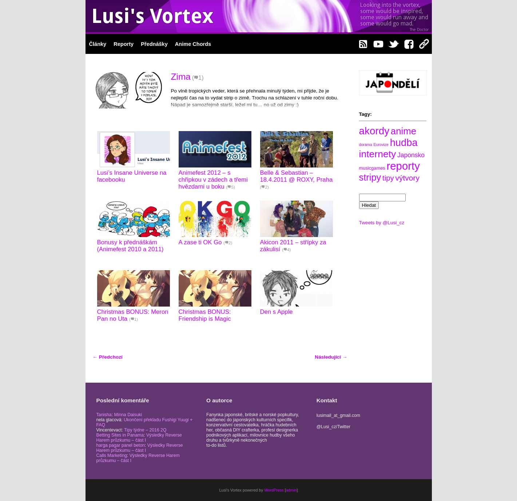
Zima (181, 77)
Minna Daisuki (128, 414)
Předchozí (108, 357)
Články (98, 44)
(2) (264, 187)
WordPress (274, 490)
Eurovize (380, 144)
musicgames (372, 168)
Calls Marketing (111, 455)
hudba (404, 142)
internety (377, 154)
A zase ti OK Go (200, 242)
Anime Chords (193, 44)
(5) (230, 187)
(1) (198, 77)
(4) (286, 249)
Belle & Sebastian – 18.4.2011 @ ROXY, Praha (296, 176)
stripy (370, 177)
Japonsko (411, 155)
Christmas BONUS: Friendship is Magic (205, 315)
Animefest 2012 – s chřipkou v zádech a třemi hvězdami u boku (213, 179)
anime (403, 131)
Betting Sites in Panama (120, 435)
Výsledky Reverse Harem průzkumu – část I (139, 438)
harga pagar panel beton (120, 445)
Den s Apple (276, 311)
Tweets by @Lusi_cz (382, 222)
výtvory (407, 178)
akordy (374, 131)
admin (291, 490)
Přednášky (154, 44)
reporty (403, 166)
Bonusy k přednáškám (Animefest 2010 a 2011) (130, 246)
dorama (365, 144)
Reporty (124, 44)
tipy (388, 178)
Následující (331, 357)
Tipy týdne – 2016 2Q (145, 430)
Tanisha (104, 414)
